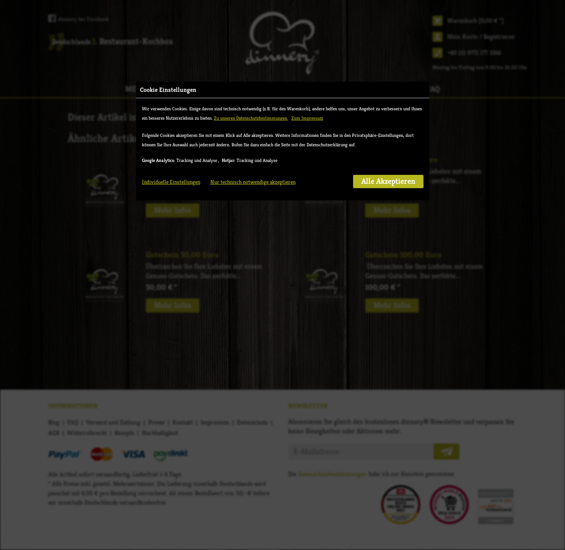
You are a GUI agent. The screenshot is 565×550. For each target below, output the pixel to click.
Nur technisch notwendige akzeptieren (253, 181)
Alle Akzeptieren (388, 181)
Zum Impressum (307, 118)
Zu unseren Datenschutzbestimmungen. (251, 118)
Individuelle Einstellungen (171, 181)
